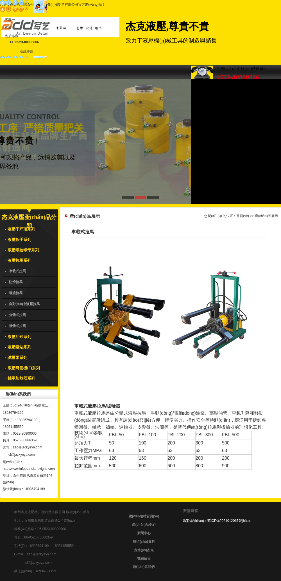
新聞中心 (144, 533)
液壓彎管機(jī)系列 (24, 368)
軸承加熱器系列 (21, 378)
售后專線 (11, 36)
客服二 (10, 28)
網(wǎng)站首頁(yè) (144, 516)
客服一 (10, 20)
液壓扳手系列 (19, 239)
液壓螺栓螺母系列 (23, 250)
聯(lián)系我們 (144, 567)
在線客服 (26, 51)
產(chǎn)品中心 (144, 525)
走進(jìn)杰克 (144, 550)
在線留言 (144, 558)
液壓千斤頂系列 (21, 229)
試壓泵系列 (17, 357)
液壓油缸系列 (19, 336)
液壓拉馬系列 (19, 260)
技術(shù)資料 (144, 542)
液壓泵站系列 (19, 347)
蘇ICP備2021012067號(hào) (228, 521)
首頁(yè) (242, 216)
